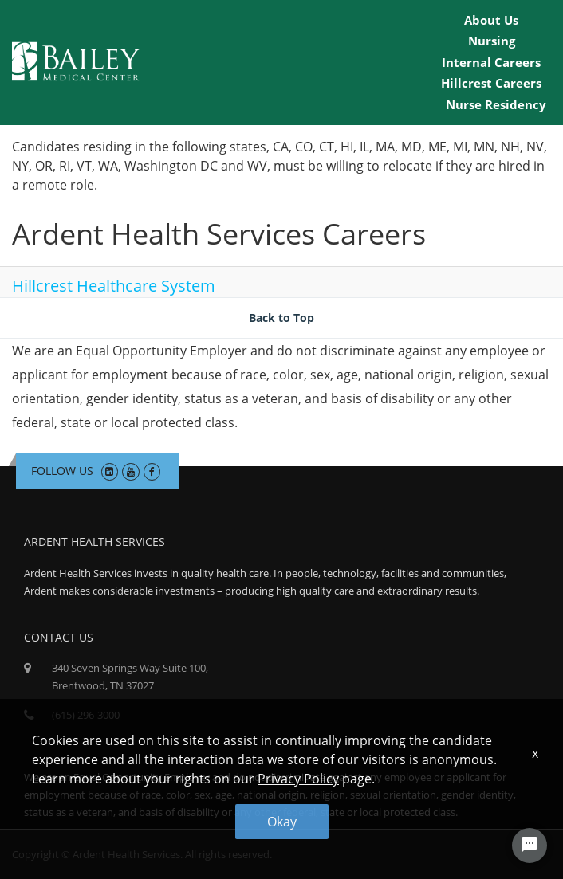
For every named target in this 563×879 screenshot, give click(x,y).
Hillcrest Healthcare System (113, 285)
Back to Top (281, 317)
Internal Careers (491, 62)
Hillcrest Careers (491, 83)
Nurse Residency (496, 104)
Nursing (491, 41)
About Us (491, 20)
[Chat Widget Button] (529, 845)
